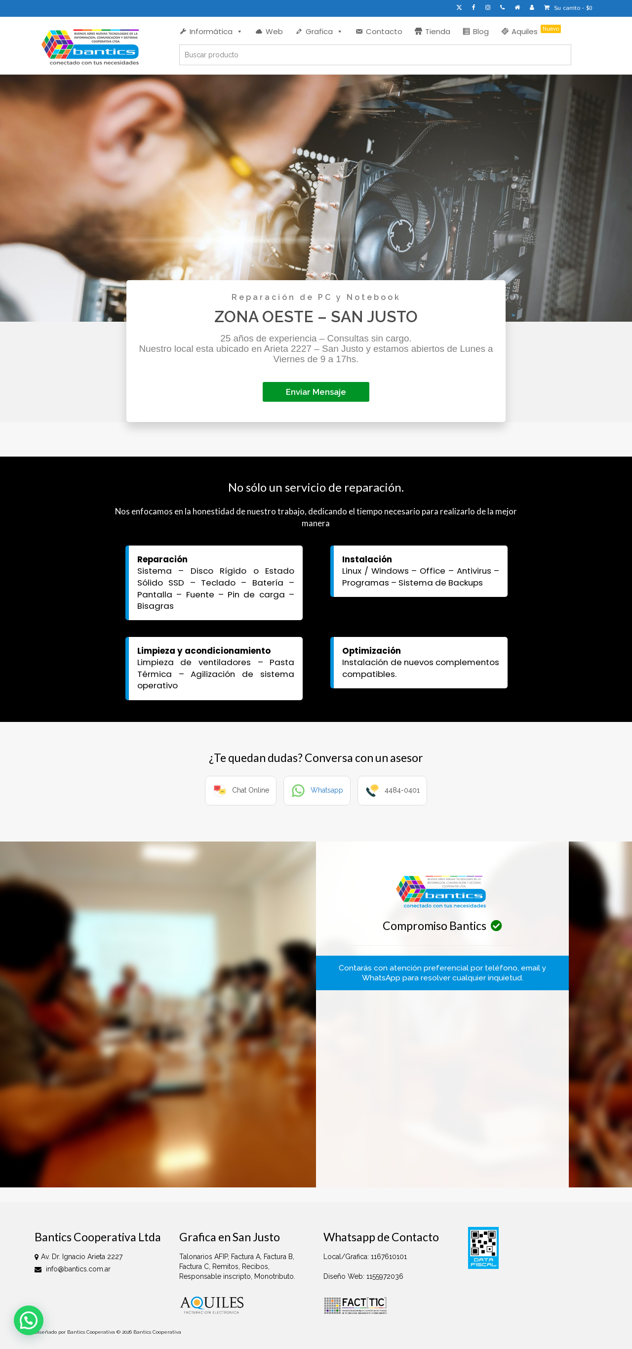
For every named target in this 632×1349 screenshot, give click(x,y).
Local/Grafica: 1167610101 (365, 1257)
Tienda (437, 31)
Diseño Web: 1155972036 (363, 1276)
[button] (28, 1320)
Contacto (384, 31)
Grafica (324, 31)
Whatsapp (327, 790)
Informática (216, 31)
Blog (481, 31)
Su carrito (568, 8)
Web (274, 31)
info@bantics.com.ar (73, 1269)
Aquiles (536, 31)
